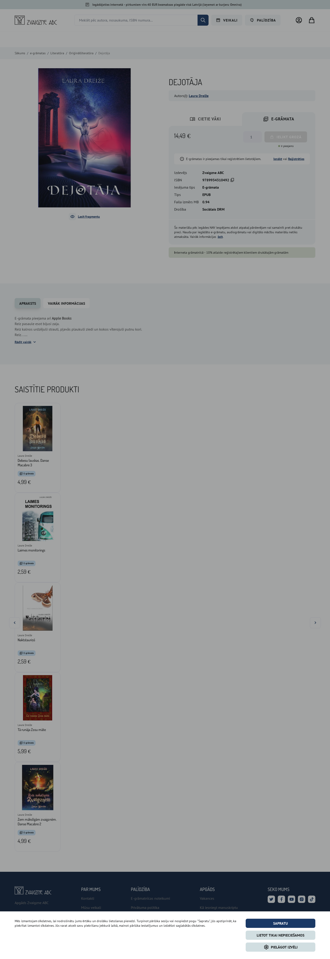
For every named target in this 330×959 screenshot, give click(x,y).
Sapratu (280, 923)
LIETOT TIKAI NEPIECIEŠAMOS (280, 935)
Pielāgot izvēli (281, 947)
